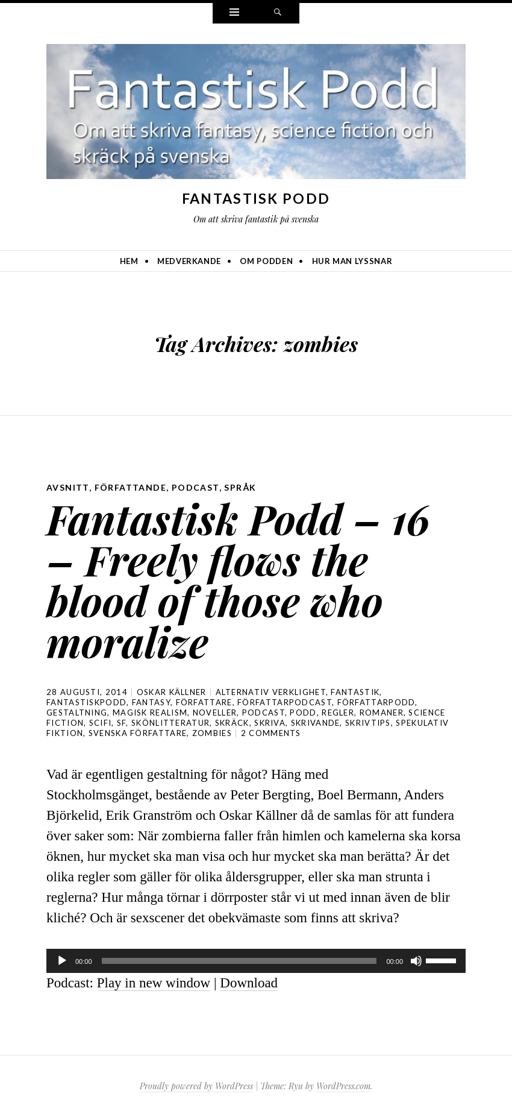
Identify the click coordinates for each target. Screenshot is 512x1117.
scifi (100, 723)
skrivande (315, 723)
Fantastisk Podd (256, 198)
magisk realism (150, 712)
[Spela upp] (62, 961)
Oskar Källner (172, 692)
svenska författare (138, 733)
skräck (232, 723)
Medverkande (189, 261)
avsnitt (67, 487)
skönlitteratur (170, 723)
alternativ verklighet (271, 692)
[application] (256, 961)
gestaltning (76, 712)
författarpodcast (284, 702)
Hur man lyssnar (352, 261)
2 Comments (271, 733)
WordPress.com (343, 1086)
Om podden (266, 261)
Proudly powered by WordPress (196, 1086)
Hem (129, 261)
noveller (215, 712)
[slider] (239, 961)
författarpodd (376, 702)
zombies (212, 733)
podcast (195, 487)
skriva (270, 723)
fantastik (355, 692)
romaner (382, 712)
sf (121, 723)
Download (249, 982)
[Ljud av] (416, 961)
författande (130, 487)
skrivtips (368, 723)
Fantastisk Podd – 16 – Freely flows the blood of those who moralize (238, 580)
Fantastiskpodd (86, 702)
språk (240, 487)
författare (204, 702)
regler (338, 712)
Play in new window (153, 982)
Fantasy (151, 702)
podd (303, 712)
